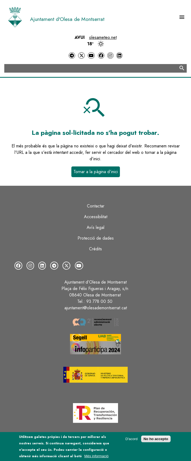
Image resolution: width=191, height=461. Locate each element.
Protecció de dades (96, 238)
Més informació (96, 458)
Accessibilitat (95, 217)
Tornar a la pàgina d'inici (96, 172)
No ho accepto (156, 440)
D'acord (131, 440)
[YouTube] (91, 56)
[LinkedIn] (119, 56)
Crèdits (95, 249)
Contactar (95, 206)
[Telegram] (72, 56)
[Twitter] (81, 56)
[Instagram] (110, 56)
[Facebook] (101, 56)
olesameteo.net (103, 37)
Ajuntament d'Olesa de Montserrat (67, 19)
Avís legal (95, 227)
